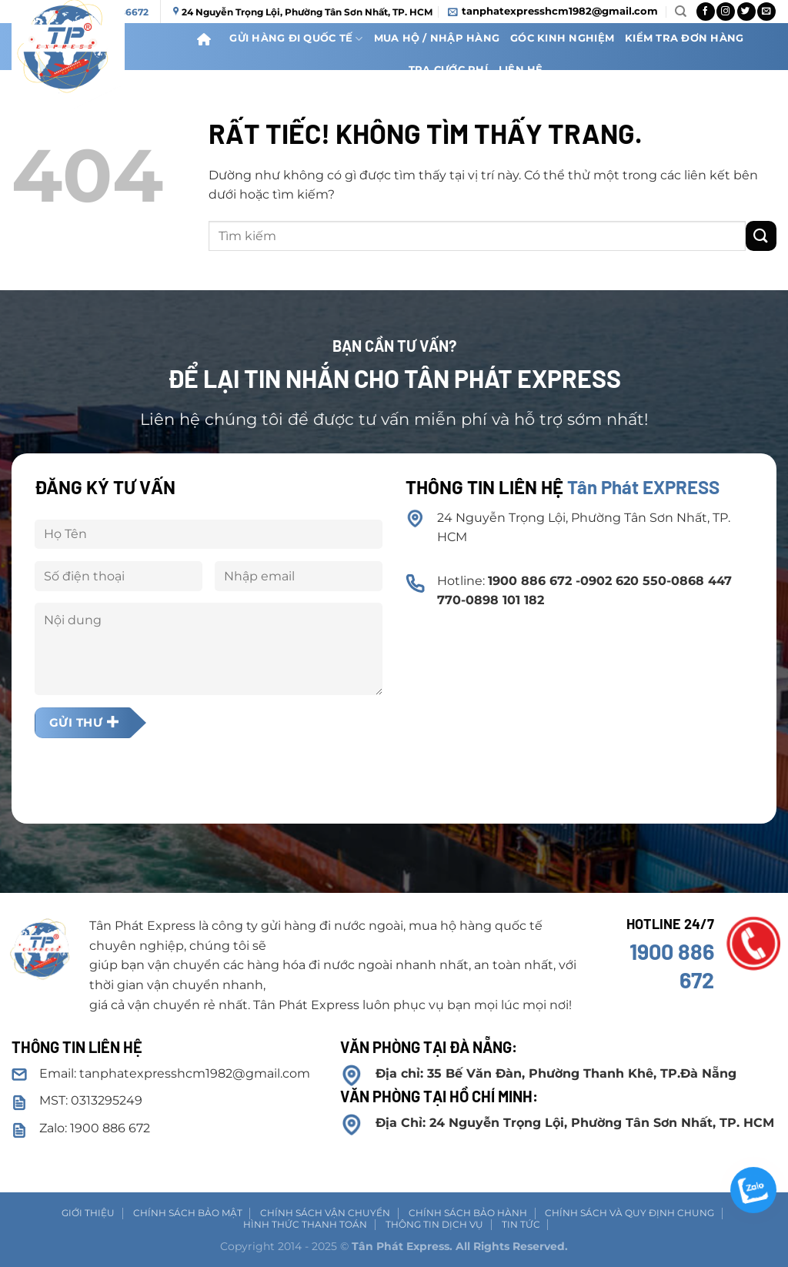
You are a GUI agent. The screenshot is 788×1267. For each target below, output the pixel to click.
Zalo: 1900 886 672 (94, 1128)
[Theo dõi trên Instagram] (725, 11)
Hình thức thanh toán (305, 1224)
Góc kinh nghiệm (562, 38)
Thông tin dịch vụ (434, 1224)
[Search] (680, 11)
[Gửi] (761, 236)
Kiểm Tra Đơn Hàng (684, 38)
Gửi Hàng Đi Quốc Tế (295, 39)
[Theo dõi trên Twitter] (746, 11)
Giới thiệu (88, 1213)
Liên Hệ (521, 69)
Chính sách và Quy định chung (629, 1213)
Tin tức (521, 1224)
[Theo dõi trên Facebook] (705, 11)
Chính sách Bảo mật (187, 1213)
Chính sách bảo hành (468, 1213)
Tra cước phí (448, 69)
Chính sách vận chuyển (325, 1213)
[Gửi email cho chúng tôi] (766, 11)
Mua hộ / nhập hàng (437, 38)
